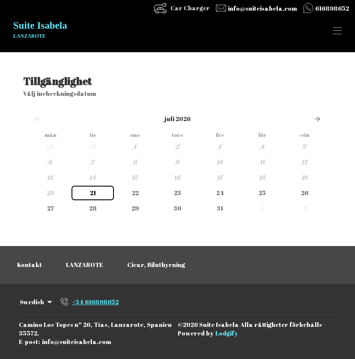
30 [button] (93, 146)
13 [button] (50, 177)
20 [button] (50, 193)
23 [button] (177, 193)
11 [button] (262, 162)
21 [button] (93, 193)
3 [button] (220, 146)
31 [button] (220, 208)
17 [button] (220, 177)
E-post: (29, 342)
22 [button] (135, 193)
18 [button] (262, 177)
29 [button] (50, 146)
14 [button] (92, 177)
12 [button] (305, 162)
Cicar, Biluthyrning (156, 265)
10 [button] (220, 162)
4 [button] (262, 146)
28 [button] (93, 208)
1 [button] (135, 146)
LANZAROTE (84, 265)
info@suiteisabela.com (76, 342)
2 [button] (177, 146)
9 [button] (177, 162)
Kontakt (29, 265)
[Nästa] (317, 119)
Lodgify (226, 333)
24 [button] (220, 193)
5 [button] (305, 146)
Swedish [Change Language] (37, 302)
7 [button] (93, 162)
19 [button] (304, 177)
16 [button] (177, 177)
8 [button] (135, 162)
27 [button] (50, 208)
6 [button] (50, 162)
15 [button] (135, 177)
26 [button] (304, 193)
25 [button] (262, 193)
